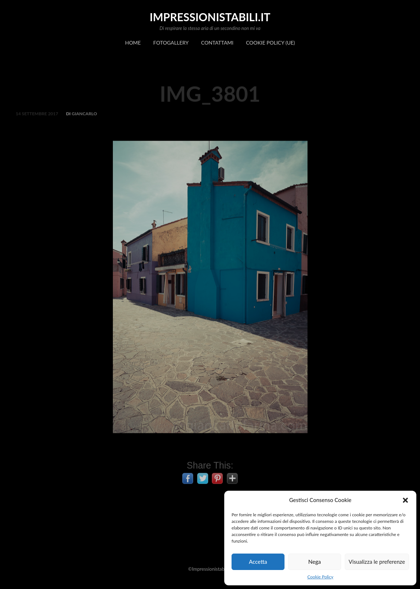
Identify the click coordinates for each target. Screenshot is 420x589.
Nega (314, 561)
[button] (405, 500)
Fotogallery (171, 42)
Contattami (217, 42)
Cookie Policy (320, 577)
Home (133, 42)
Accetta (258, 561)
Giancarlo (84, 117)
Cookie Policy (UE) (270, 42)
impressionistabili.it (210, 16)
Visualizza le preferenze (377, 561)
